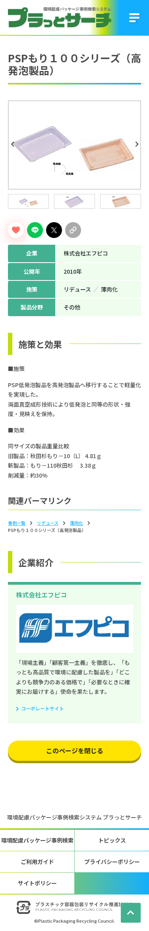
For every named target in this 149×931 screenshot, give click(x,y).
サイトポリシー (37, 883)
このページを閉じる (74, 750)
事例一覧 (16, 523)
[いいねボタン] (16, 230)
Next (138, 144)
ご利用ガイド (37, 862)
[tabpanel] (74, 145)
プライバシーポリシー (112, 862)
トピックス (112, 840)
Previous (13, 144)
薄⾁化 (76, 523)
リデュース (47, 523)
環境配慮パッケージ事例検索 (37, 840)
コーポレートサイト (42, 708)
